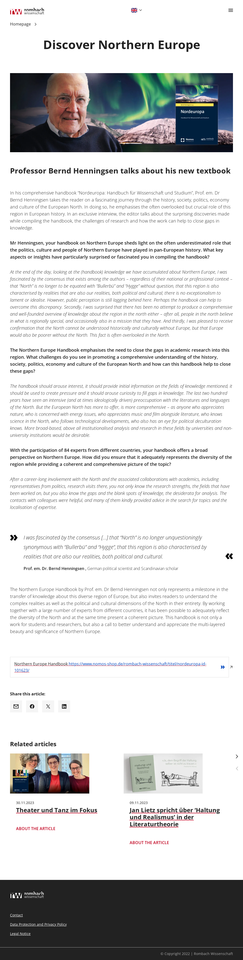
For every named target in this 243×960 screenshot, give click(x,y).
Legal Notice (20, 933)
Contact (16, 915)
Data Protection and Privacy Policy (38, 924)
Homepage (20, 24)
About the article (35, 829)
